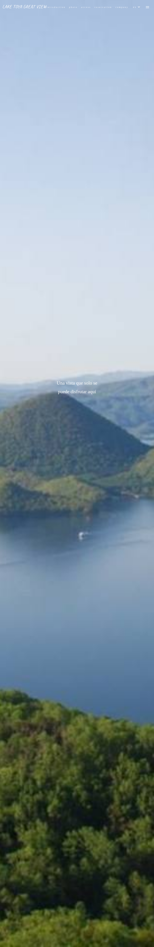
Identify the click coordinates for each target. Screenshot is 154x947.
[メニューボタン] (147, 7)
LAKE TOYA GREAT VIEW (24, 7)
